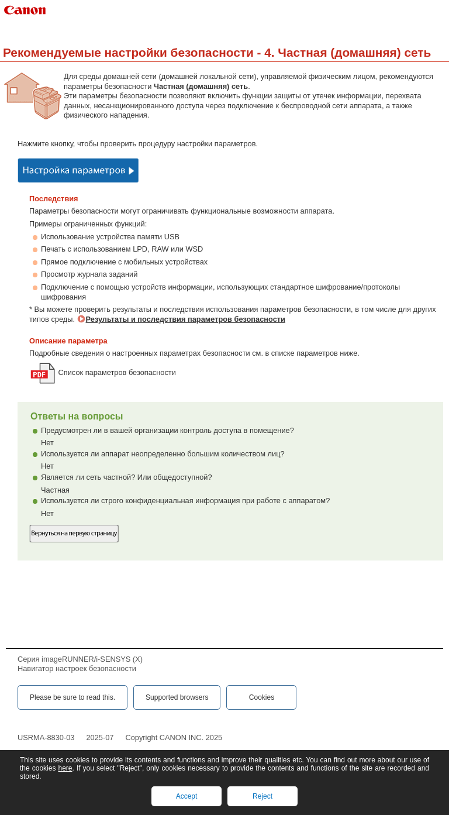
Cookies (261, 697)
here (65, 768)
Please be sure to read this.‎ (72, 697)
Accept (187, 796)
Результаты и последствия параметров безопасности (185, 319)
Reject (262, 796)
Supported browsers (177, 697)
